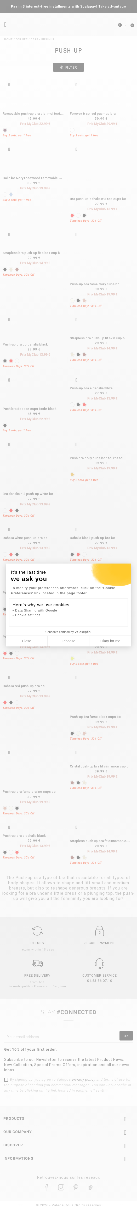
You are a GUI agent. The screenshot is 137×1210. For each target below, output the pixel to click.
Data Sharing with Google (36, 610)
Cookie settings (28, 615)
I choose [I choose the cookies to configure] (68, 641)
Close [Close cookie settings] (26, 641)
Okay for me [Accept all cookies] (110, 641)
